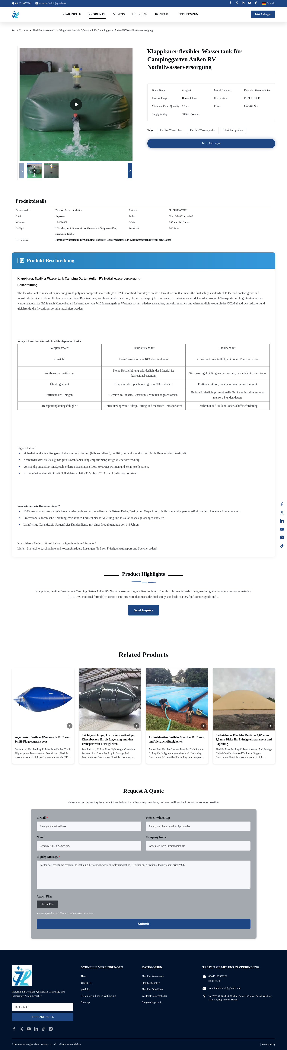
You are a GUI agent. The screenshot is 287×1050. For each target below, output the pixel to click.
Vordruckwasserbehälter (154, 996)
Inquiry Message (48, 856)
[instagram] (51, 1029)
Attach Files (44, 896)
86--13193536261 (218, 976)
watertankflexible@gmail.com (52, 3)
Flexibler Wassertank (44, 30)
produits (85, 989)
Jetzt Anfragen (263, 14)
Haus (84, 976)
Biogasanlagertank (151, 1002)
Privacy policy (268, 1044)
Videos (119, 14)
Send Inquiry (143, 610)
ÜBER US (86, 983)
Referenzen (188, 14)
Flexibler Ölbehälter (152, 989)
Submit (143, 924)
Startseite (71, 14)
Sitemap (85, 1002)
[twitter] (21, 1029)
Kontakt (162, 14)
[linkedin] (36, 1029)
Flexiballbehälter (151, 983)
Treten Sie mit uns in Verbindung (98, 996)
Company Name (156, 837)
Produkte (97, 14)
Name (40, 837)
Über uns (139, 14)
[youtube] (29, 1029)
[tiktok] (43, 1029)
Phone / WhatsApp (158, 817)
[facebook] (14, 1029)
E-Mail (42, 817)
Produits (23, 30)
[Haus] (13, 30)
